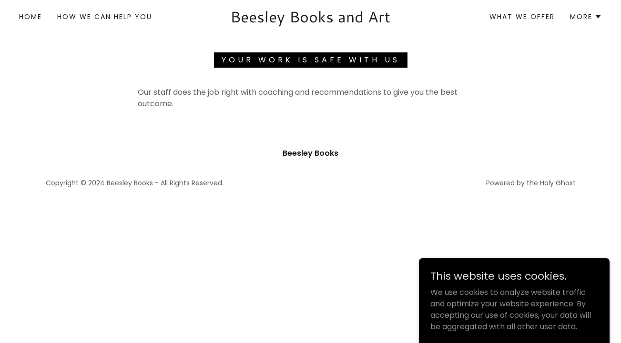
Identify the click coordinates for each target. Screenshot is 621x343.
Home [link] (30, 16)
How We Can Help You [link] (104, 16)
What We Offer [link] (522, 16)
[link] (311, 19)
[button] (586, 16)
